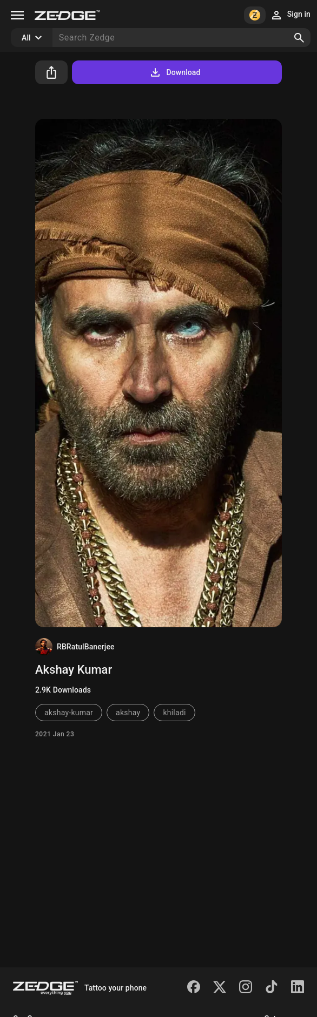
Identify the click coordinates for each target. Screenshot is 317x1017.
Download (174, 72)
